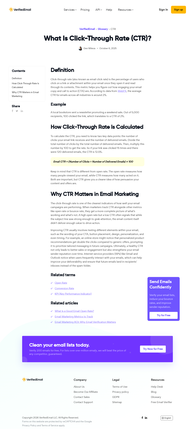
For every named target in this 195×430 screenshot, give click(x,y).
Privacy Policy (29, 425)
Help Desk (157, 386)
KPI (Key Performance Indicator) (73, 293)
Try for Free (163, 315)
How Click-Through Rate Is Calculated (25, 85)
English (166, 418)
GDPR (115, 397)
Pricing (85, 9)
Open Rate (61, 282)
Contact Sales (82, 397)
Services (69, 9)
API (97, 9)
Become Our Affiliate (86, 392)
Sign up (178, 9)
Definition (17, 78)
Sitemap (117, 402)
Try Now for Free (153, 349)
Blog (153, 392)
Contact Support (83, 402)
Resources (124, 9)
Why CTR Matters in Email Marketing (25, 94)
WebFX (122, 91)
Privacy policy (120, 392)
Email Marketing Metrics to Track (74, 316)
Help (109, 9)
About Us (79, 386)
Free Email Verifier (161, 402)
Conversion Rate (64, 288)
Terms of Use (119, 386)
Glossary (156, 397)
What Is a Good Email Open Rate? (74, 311)
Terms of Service (49, 425)
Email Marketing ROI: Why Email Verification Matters (85, 322)
